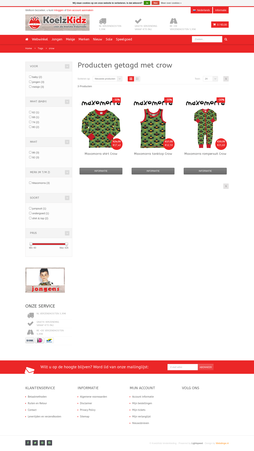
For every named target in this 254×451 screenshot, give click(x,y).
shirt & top (40, 218)
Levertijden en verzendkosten (44, 416)
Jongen (57, 39)
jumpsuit (39, 208)
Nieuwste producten (105, 78)
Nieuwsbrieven (140, 423)
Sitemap (84, 416)
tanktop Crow (153, 153)
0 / (220, 24)
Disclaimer (86, 403)
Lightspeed (197, 443)
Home (28, 48)
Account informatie (143, 396)
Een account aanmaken (80, 10)
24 (206, 78)
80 (35, 126)
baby (37, 76)
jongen (38, 81)
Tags (40, 48)
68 (35, 117)
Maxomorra (41, 182)
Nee (156, 3)
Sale (109, 39)
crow (51, 48)
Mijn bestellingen (142, 403)
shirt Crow (101, 153)
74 (35, 122)
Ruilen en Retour (37, 403)
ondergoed (40, 213)
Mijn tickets (138, 410)
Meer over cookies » (171, 3)
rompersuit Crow (205, 153)
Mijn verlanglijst (141, 416)
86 (35, 152)
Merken (83, 39)
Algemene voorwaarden (93, 396)
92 (35, 157)
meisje (38, 86)
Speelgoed (124, 39)
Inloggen (59, 10)
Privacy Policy (88, 410)
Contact (32, 410)
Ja (147, 3)
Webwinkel (40, 39)
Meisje (70, 39)
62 (35, 112)
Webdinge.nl (222, 443)
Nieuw (97, 39)
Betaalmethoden (37, 396)
